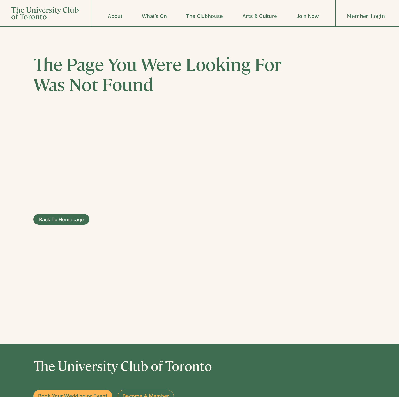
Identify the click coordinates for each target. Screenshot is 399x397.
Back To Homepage (59, 219)
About (115, 16)
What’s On (154, 16)
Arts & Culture (259, 16)
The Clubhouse (204, 16)
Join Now (307, 16)
